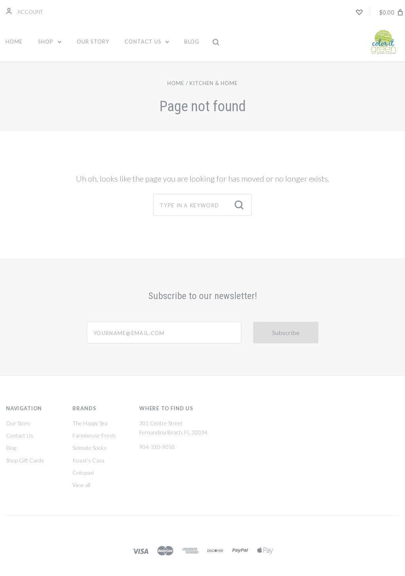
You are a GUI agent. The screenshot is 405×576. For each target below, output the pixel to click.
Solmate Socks (89, 447)
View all (81, 484)
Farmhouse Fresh (93, 435)
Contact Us (147, 41)
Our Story (93, 41)
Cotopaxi (83, 472)
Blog (191, 41)
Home (14, 41)
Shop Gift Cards (25, 460)
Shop (49, 41)
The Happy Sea (90, 423)
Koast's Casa (88, 460)
